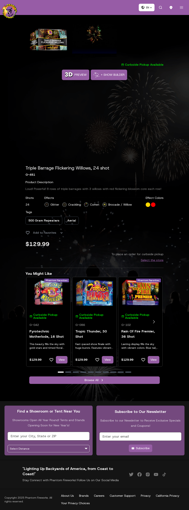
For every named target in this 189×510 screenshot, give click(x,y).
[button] (146, 7)
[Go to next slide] (154, 322)
